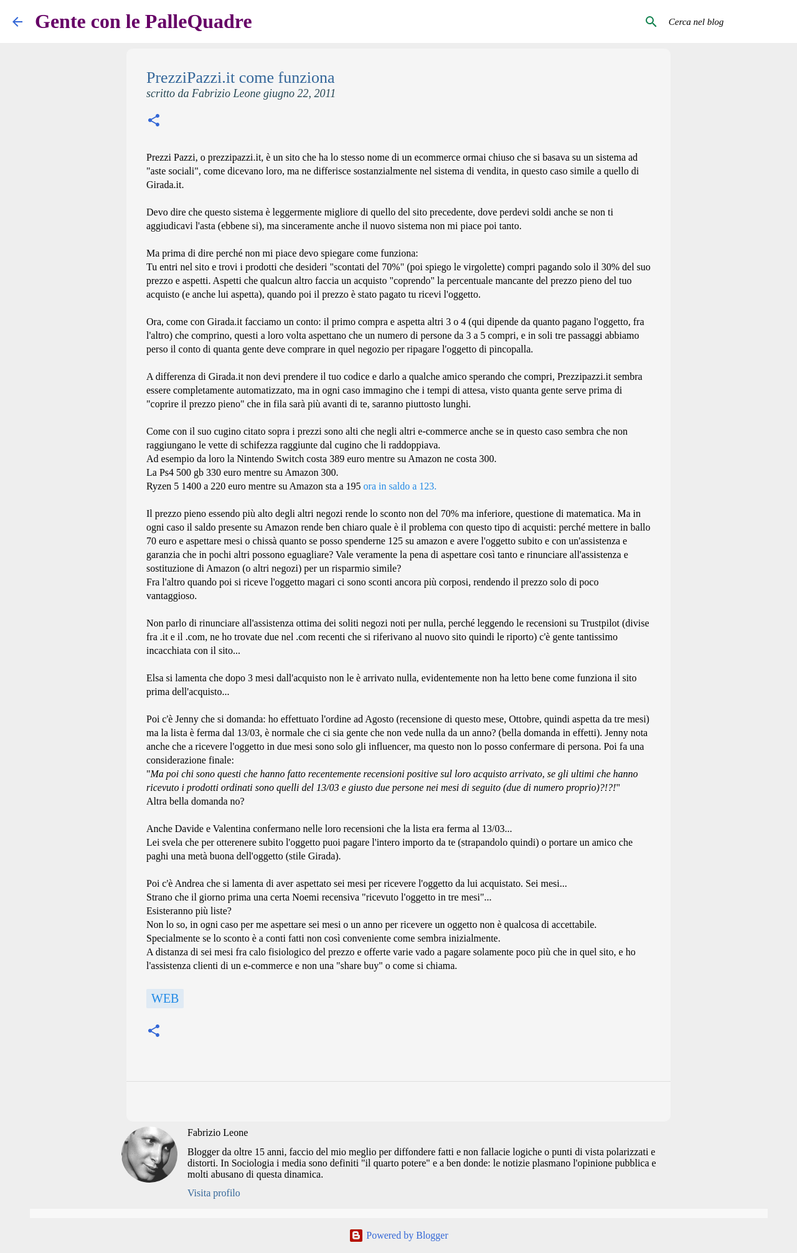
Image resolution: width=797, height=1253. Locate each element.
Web (165, 998)
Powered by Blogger (398, 1235)
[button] (153, 122)
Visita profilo (213, 1193)
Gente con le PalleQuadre (143, 21)
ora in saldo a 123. (400, 486)
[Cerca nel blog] (721, 22)
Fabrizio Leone (217, 1132)
